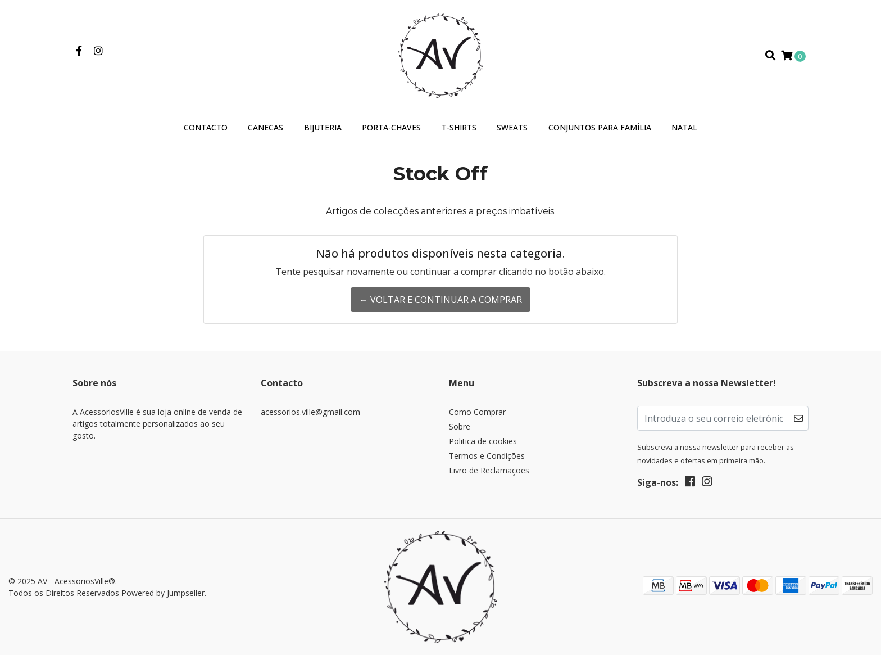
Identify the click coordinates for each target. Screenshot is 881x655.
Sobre (459, 426)
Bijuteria (323, 127)
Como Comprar (477, 411)
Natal (684, 127)
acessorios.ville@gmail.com (310, 411)
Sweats (512, 127)
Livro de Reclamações (489, 470)
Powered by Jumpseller (163, 593)
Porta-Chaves (391, 127)
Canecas (265, 127)
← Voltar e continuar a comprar (440, 299)
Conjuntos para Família (599, 127)
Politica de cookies (483, 441)
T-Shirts (459, 127)
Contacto (206, 127)
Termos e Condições (487, 455)
